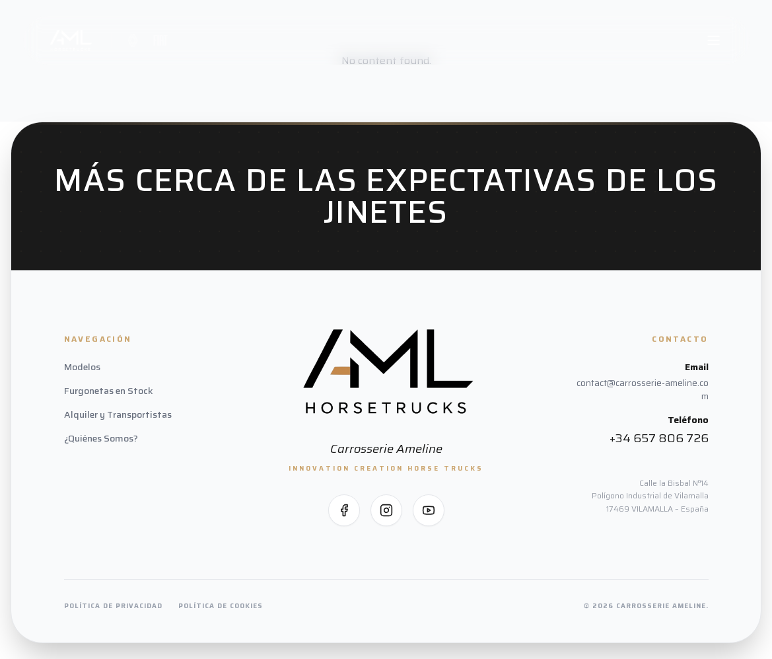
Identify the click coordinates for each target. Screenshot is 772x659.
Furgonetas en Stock (108, 390)
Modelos (82, 367)
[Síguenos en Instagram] (386, 510)
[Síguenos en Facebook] (344, 510)
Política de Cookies (220, 606)
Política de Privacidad (113, 606)
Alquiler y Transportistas (118, 414)
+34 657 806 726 (659, 438)
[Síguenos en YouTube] (428, 510)
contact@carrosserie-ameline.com (643, 389)
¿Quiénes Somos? (101, 438)
